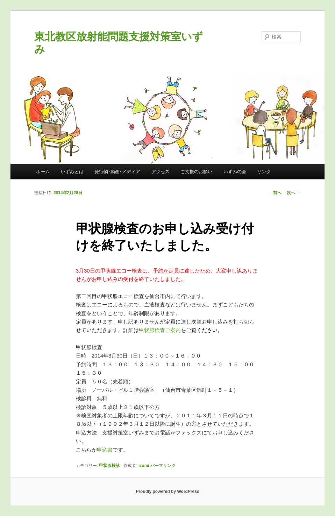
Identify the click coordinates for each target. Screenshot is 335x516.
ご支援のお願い (196, 171)
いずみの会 (234, 171)
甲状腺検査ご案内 (160, 330)
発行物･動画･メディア (117, 171)
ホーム (43, 171)
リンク (264, 171)
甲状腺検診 (109, 465)
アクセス (160, 171)
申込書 (105, 450)
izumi (143, 465)
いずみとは (72, 171)
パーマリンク (163, 465)
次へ (293, 192)
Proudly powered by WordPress (167, 491)
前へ (274, 192)
